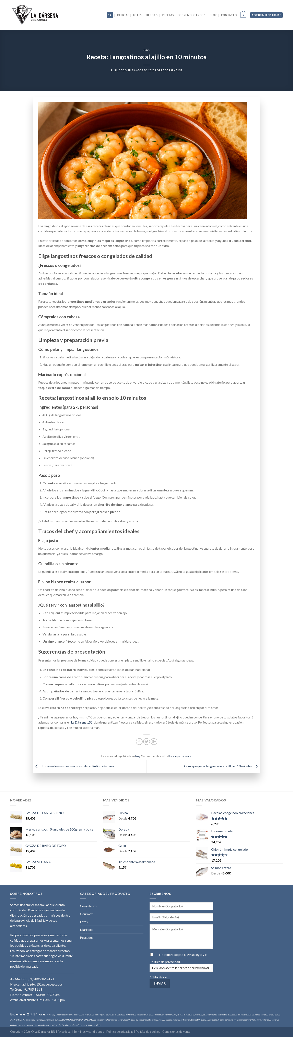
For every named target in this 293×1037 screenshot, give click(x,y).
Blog (213, 15)
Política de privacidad (165, 962)
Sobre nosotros (192, 15)
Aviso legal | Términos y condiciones (81, 1031)
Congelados (88, 906)
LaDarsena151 (171, 70)
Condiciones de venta (176, 1031)
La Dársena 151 (82, 722)
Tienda (151, 15)
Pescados (86, 937)
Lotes (137, 15)
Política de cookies (148, 1031)
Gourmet (86, 914)
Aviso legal (195, 954)
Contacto (229, 15)
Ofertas (123, 15)
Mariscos (86, 929)
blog (147, 49)
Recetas (168, 15)
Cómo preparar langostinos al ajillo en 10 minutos (222, 766)
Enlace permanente (180, 756)
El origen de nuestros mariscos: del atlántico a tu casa (73, 766)
